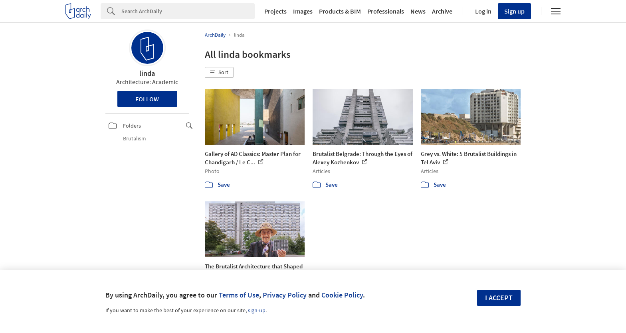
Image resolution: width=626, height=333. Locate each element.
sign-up (256, 310)
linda (147, 73)
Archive (442, 11)
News (418, 11)
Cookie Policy (342, 295)
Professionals (385, 11)
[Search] (188, 11)
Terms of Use (239, 295)
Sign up (514, 11)
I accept (499, 297)
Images (303, 11)
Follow (147, 99)
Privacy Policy (285, 295)
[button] (219, 72)
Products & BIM (340, 11)
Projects (275, 11)
